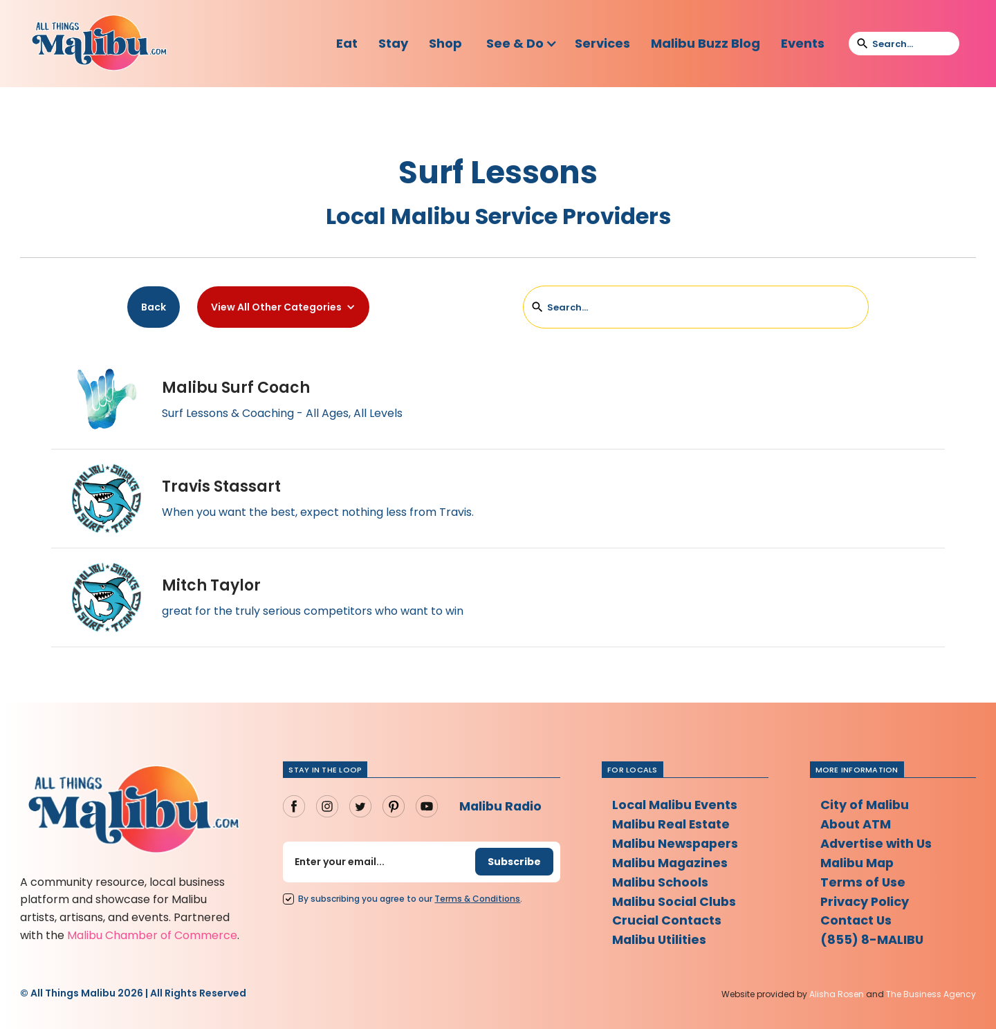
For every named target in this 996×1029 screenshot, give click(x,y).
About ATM (856, 824)
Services (602, 43)
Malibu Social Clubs (675, 901)
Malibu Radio (501, 806)
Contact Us (856, 920)
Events (802, 43)
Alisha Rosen (836, 994)
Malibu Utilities (660, 940)
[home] (99, 43)
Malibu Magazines (671, 862)
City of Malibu (865, 804)
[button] (521, 43)
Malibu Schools (661, 882)
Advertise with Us (877, 843)
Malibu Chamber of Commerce (152, 935)
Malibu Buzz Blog (705, 43)
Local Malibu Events (676, 804)
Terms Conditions (477, 899)
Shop (445, 43)
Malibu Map (858, 862)
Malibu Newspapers (677, 843)
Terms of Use (863, 882)
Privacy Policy (865, 901)
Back (153, 307)
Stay (393, 43)
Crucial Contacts (667, 920)
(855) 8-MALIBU (872, 940)
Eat (347, 43)
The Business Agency (931, 994)
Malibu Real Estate (672, 824)
